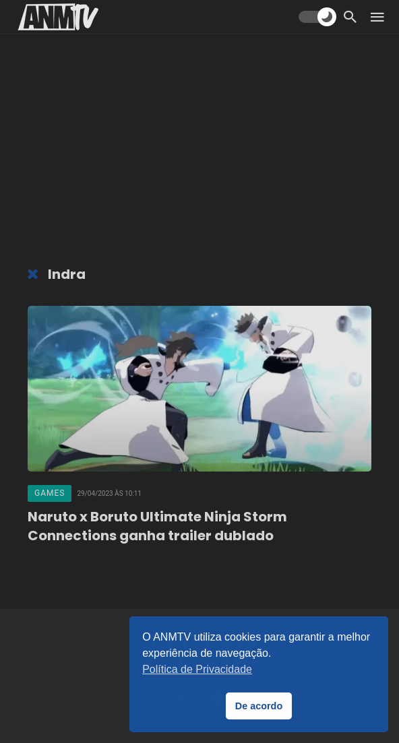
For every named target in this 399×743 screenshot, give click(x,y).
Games (49, 493)
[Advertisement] (199, 151)
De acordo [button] (258, 706)
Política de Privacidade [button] (197, 669)
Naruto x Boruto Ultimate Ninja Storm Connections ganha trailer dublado (157, 526)
